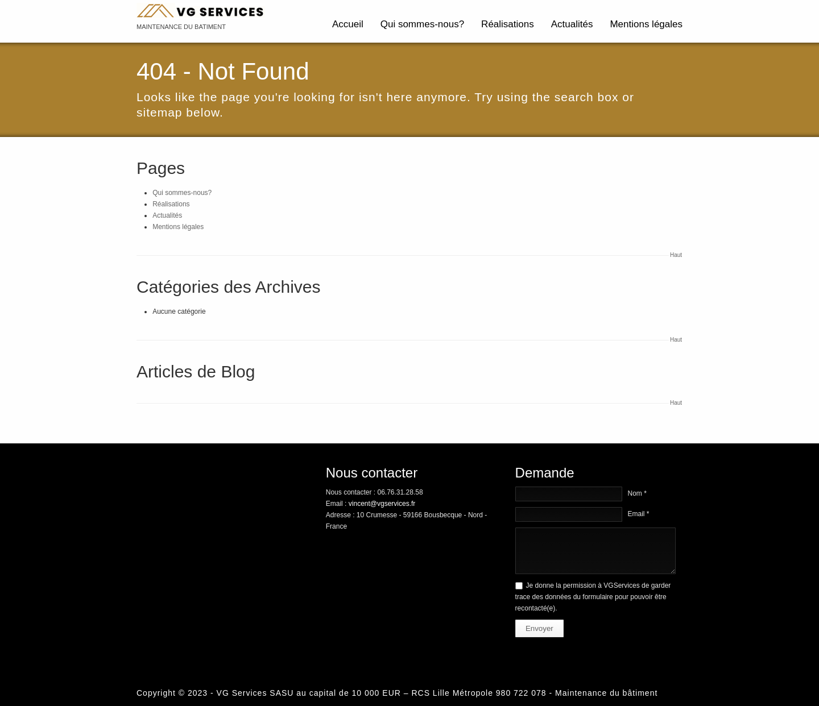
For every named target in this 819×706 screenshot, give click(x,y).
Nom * (637, 493)
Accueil (347, 24)
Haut (676, 255)
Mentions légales (646, 24)
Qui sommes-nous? (422, 24)
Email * (639, 514)
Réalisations (507, 24)
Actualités (572, 24)
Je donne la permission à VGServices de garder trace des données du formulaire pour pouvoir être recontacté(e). (593, 597)
